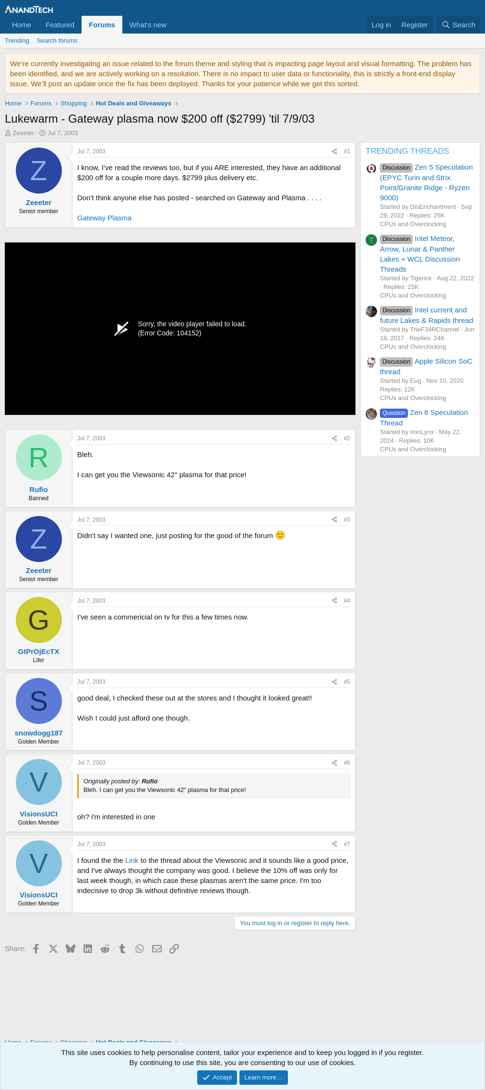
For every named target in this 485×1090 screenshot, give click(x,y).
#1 (347, 151)
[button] (174, 25)
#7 (347, 844)
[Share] (334, 151)
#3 (347, 519)
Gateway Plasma (104, 218)
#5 (347, 681)
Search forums (57, 40)
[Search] (458, 25)
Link (132, 860)
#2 (347, 438)
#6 (347, 762)
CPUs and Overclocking (413, 224)
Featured (60, 25)
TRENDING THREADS (407, 151)
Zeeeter (24, 133)
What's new (148, 25)
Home (21, 25)
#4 (347, 600)
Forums (102, 25)
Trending (17, 40)
